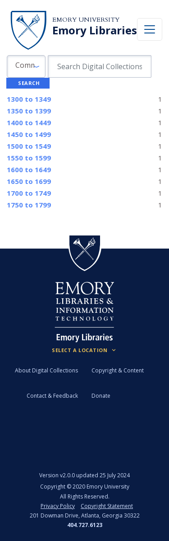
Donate (100, 396)
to (29, 98)
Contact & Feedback (52, 396)
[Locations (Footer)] (84, 350)
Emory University (85, 19)
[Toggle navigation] (149, 29)
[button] (26, 66)
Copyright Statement (107, 506)
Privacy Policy (58, 506)
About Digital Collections (46, 370)
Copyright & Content (117, 370)
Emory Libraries (94, 30)
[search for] (99, 66)
